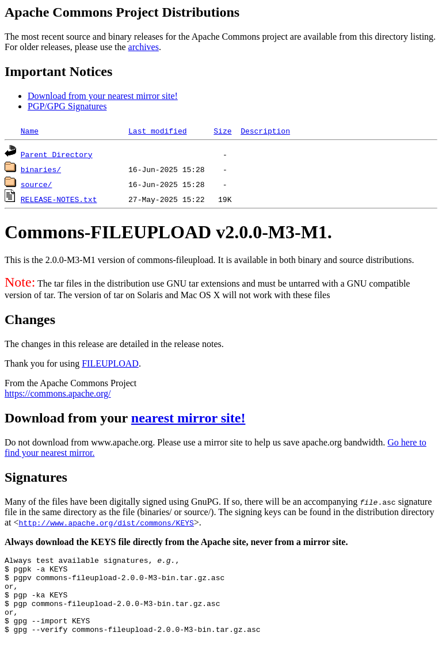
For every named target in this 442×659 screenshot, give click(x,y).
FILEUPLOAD (110, 363)
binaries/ (41, 169)
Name (30, 130)
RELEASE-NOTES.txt (59, 199)
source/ (36, 184)
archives (143, 47)
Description (265, 130)
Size (222, 130)
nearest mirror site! (188, 417)
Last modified (157, 130)
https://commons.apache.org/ (58, 393)
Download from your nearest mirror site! (103, 96)
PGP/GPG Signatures (67, 106)
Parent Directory (57, 154)
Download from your (68, 417)
